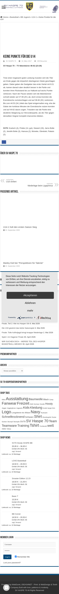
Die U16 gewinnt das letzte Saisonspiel (18, 328)
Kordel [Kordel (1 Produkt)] (45, 408)
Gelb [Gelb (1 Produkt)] (31, 404)
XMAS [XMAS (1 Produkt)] (4, 429)
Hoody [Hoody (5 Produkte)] (49, 403)
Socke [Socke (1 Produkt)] (54, 417)
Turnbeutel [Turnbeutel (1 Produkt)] (43, 426)
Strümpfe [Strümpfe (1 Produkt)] (16, 422)
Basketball (14, 17)
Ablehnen (30, 302)
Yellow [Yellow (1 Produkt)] (9, 429)
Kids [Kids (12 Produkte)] (26, 407)
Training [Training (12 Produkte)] (23, 425)
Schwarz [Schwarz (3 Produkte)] (29, 417)
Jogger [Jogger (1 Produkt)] (4, 408)
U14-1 (34, 17)
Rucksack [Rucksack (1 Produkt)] (44, 413)
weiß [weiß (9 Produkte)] (50, 425)
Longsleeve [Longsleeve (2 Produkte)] (16, 413)
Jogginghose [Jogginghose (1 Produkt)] (11, 408)
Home (4, 17)
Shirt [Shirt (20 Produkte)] (38, 416)
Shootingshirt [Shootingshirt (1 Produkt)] (46, 417)
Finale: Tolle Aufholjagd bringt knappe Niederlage (22, 332)
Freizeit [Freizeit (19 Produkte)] (23, 403)
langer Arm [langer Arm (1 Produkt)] (51, 408)
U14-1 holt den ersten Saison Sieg (20, 227)
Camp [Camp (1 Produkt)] (51, 399)
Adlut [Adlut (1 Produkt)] (3, 399)
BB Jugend (25, 17)
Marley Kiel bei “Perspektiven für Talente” (23, 263)
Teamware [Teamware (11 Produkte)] (9, 425)
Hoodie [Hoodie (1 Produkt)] (42, 404)
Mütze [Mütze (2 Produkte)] (27, 413)
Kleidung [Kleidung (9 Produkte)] (36, 407)
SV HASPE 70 (11, 61)
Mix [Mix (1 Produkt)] (23, 413)
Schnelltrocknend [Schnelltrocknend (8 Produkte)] (13, 416)
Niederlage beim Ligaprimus (38, 185)
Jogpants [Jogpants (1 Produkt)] (19, 408)
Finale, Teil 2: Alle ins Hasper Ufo (15, 323)
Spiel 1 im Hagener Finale (12, 337)
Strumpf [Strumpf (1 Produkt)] (10, 422)
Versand (18, 451)
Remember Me (22, 557)
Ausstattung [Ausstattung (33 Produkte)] (17, 398)
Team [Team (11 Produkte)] (53, 421)
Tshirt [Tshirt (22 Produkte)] (34, 425)
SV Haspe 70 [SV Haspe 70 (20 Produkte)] (37, 421)
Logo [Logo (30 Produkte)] (6, 412)
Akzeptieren (30, 295)
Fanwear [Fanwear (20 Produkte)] (9, 403)
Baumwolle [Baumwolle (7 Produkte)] (36, 399)
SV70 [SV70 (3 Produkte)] (23, 421)
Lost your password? (12, 563)
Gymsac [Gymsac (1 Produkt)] (36, 404)
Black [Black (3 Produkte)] (46, 399)
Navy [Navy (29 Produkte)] (35, 412)
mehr (30, 310)
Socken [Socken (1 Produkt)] (4, 422)
